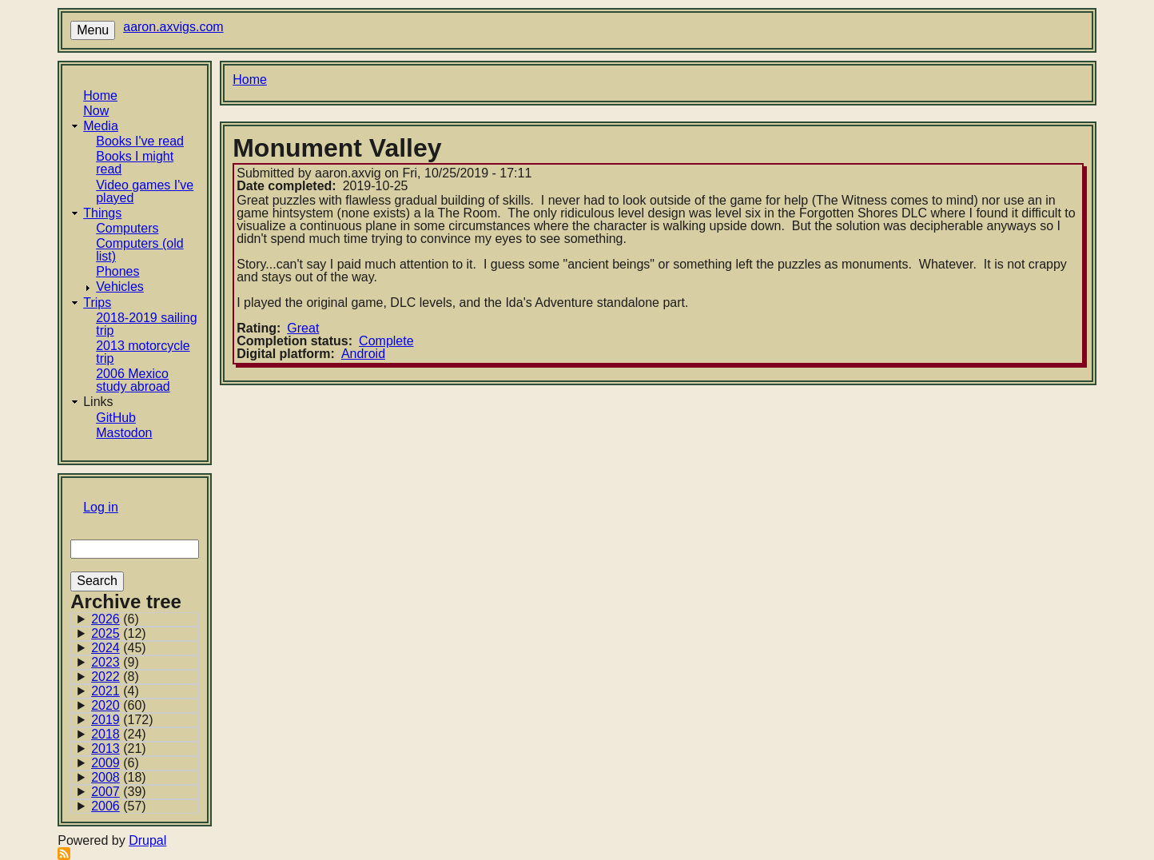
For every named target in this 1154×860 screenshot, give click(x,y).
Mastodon (124, 433)
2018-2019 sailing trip (146, 324)
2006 (105, 806)
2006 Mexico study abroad (133, 380)
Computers (127, 228)
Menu (93, 30)
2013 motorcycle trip (142, 352)
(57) (118, 806)
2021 (105, 691)
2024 (105, 648)
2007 (105, 791)
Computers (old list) (139, 250)
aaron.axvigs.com (173, 27)
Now (96, 110)
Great (303, 328)
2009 (105, 763)
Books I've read (140, 141)
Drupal (147, 840)
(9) (115, 662)
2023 (105, 662)
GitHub (116, 417)
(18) (118, 777)
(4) (115, 691)
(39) (118, 792)
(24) (118, 734)
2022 (105, 676)
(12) (118, 633)
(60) (118, 705)
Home (100, 95)
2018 (105, 734)
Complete (386, 341)
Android (363, 353)
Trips (97, 302)
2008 (105, 777)
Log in (100, 507)
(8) (115, 677)
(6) (115, 619)
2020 (105, 705)
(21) (118, 749)
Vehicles (120, 286)
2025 (105, 633)
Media (100, 126)
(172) (122, 720)
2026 (105, 619)
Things (102, 213)
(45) (118, 648)
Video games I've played (144, 191)
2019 (105, 720)
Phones (117, 271)
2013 (105, 748)
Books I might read (134, 162)
